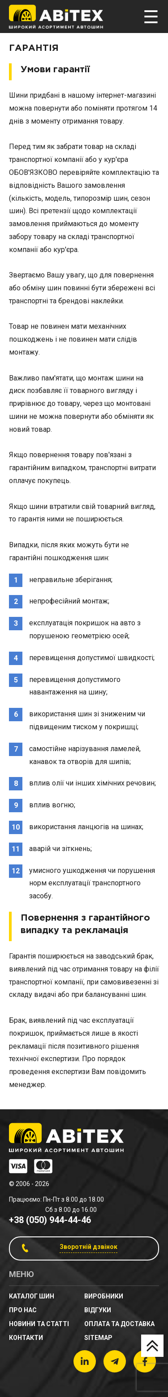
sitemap (98, 1337)
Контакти (26, 1337)
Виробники (103, 1296)
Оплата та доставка (119, 1323)
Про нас (23, 1310)
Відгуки (97, 1310)
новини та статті (39, 1323)
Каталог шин (31, 1296)
